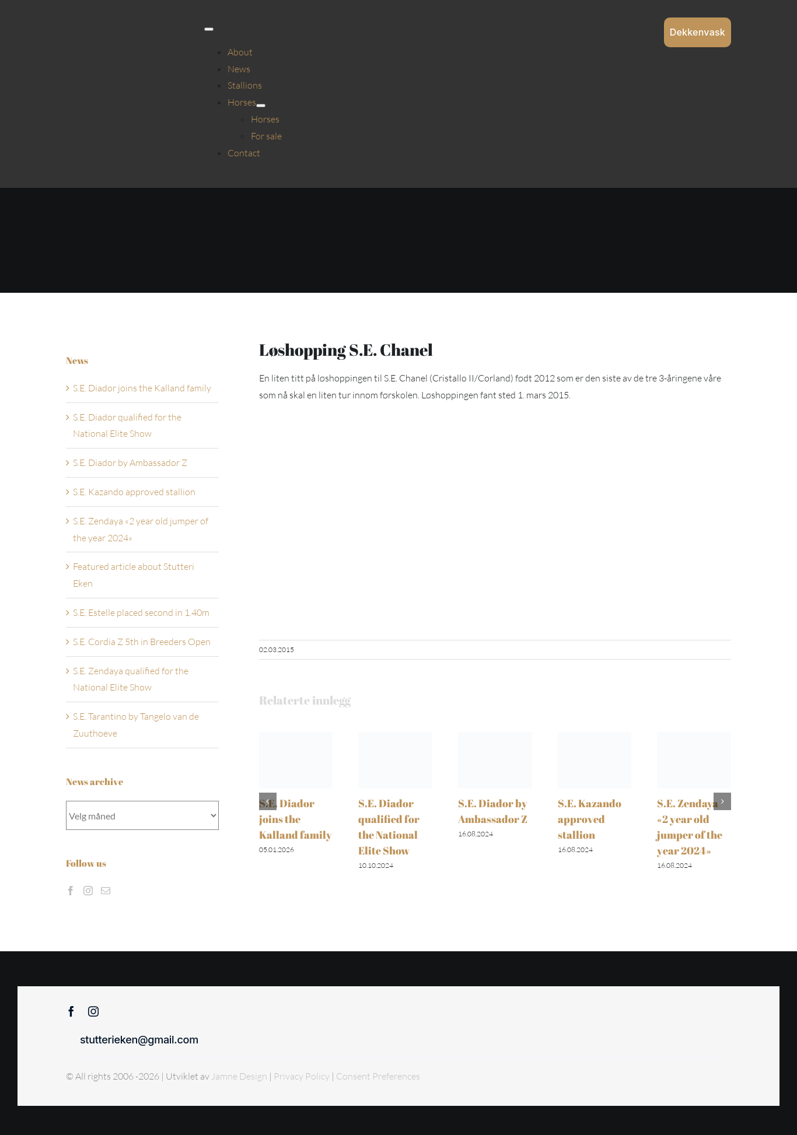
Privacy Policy (302, 1076)
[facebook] (71, 1011)
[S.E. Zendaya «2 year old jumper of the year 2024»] (694, 738)
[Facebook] (70, 890)
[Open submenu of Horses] (260, 105)
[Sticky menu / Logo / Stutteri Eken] (122, 25)
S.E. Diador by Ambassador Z (130, 462)
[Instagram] (88, 890)
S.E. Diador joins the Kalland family (295, 819)
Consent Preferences (378, 1076)
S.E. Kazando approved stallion (589, 819)
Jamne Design (239, 1076)
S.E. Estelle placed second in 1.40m (141, 612)
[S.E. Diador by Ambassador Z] (495, 738)
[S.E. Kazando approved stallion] (595, 738)
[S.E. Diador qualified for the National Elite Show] (395, 738)
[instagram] (93, 1011)
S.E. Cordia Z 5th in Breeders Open (142, 641)
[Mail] (105, 890)
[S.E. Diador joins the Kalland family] (296, 738)
